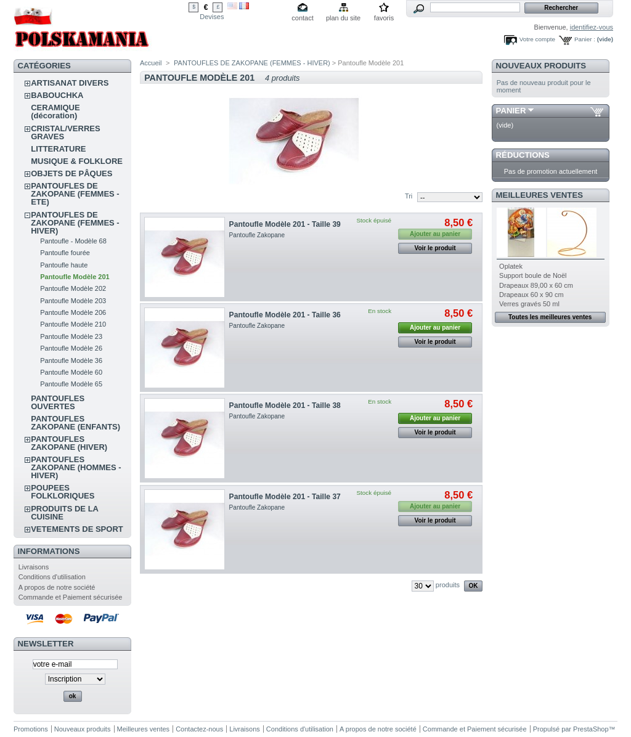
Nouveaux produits (541, 65)
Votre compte (537, 39)
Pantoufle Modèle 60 (71, 372)
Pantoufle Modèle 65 (71, 384)
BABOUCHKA (57, 95)
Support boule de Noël (532, 275)
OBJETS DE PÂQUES (71, 173)
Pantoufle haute (64, 265)
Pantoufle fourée (65, 252)
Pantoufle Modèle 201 (74, 276)
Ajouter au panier (435, 327)
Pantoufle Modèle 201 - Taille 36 (285, 315)
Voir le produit (435, 248)
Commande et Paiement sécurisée (70, 597)
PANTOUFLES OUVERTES (57, 402)
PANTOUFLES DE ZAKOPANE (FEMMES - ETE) (75, 193)
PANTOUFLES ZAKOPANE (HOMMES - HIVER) (76, 467)
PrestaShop (590, 729)
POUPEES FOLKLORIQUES (62, 491)
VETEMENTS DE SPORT (77, 529)
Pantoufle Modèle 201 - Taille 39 (285, 224)
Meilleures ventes (539, 195)
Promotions (31, 729)
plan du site (343, 18)
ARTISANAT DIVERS (69, 83)
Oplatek (511, 266)
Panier (511, 110)
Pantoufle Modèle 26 (71, 348)
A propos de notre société (57, 587)
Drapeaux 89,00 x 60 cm (536, 285)
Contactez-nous (199, 729)
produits (448, 584)
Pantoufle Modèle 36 (71, 360)
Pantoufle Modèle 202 (73, 288)
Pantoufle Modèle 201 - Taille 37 (285, 496)
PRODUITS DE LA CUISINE (64, 512)
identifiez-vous (591, 27)
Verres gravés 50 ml (529, 303)
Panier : (584, 39)
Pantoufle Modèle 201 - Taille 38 (285, 405)
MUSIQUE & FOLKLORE (77, 161)
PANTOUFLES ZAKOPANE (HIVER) (69, 443)
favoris (384, 18)
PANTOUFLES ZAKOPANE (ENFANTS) (75, 422)
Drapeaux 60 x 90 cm (531, 294)
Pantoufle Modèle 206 (73, 312)
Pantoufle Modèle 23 (71, 336)
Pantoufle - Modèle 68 (73, 241)
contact (302, 18)
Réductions (523, 155)
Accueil (150, 63)
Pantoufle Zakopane (257, 235)
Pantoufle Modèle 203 (73, 300)
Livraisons (33, 567)
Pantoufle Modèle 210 (73, 324)
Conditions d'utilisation (52, 576)
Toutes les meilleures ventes (550, 317)
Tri (408, 196)
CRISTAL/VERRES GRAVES (65, 132)
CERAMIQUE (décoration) (55, 111)
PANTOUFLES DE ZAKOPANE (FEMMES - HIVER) (75, 222)
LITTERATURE (58, 148)
